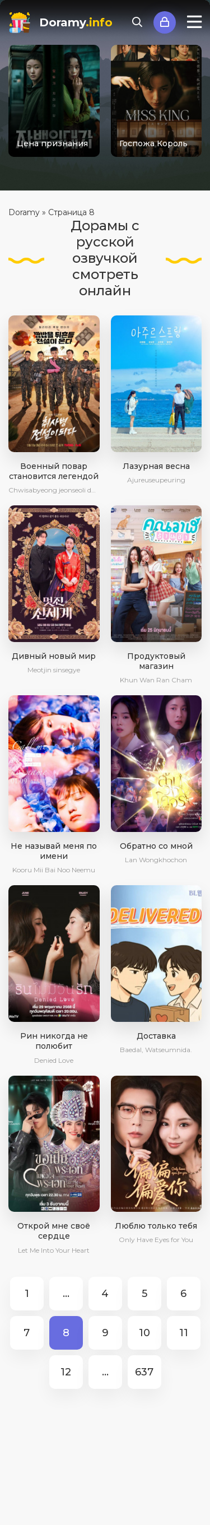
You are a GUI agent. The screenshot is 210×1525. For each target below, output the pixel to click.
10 (144, 1333)
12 (65, 1372)
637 (144, 1372)
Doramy (76, 22)
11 (183, 1333)
